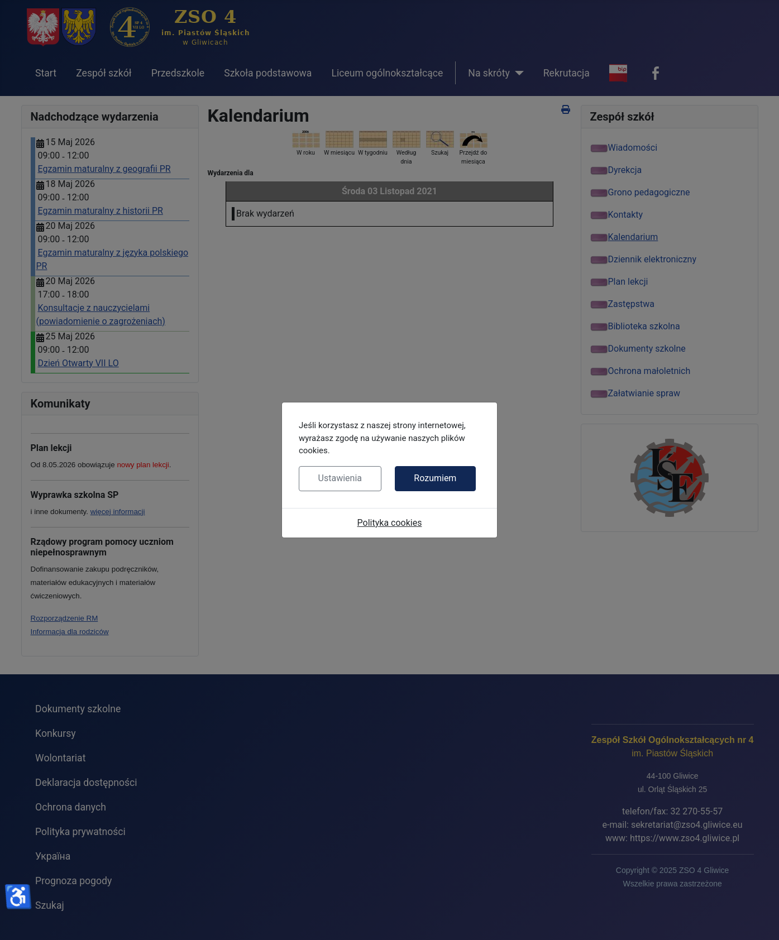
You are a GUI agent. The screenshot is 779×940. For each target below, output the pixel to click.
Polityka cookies (389, 522)
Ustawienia (340, 478)
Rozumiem (435, 478)
